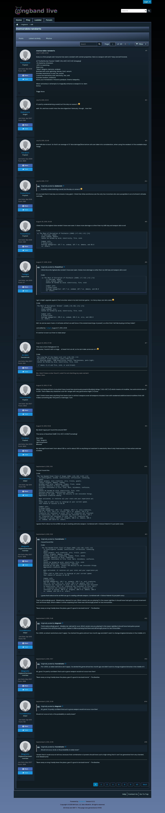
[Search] (134, 11)
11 (130, 784)
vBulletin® (82, 801)
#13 (145, 659)
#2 (146, 100)
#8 (146, 385)
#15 (145, 742)
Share (25, 75)
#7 (146, 343)
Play (28, 20)
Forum (49, 20)
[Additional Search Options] (145, 11)
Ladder (38, 20)
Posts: (20, 71)
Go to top (144, 794)
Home (19, 20)
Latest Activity (35, 38)
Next (145, 784)
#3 (146, 141)
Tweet (25, 79)
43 (137, 784)
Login (147, 2)
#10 (145, 466)
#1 (146, 51)
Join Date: (21, 69)
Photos (49, 38)
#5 (146, 222)
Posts (21, 38)
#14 (145, 701)
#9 (146, 426)
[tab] (21, 39)
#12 (145, 618)
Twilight (48, 328)
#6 (146, 262)
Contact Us (133, 794)
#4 (146, 181)
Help (124, 794)
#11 (146, 534)
